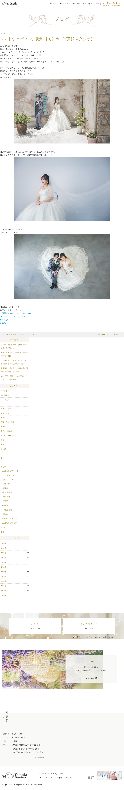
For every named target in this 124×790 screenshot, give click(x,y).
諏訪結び (4, 323)
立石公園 (6, 484)
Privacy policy (69, 778)
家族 (2, 440)
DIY (2, 453)
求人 (2, 458)
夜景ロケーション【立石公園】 (108, 335)
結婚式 (3, 527)
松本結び (4, 320)
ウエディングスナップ (9, 471)
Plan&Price (42, 774)
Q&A (52, 778)
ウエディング (6, 467)
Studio (62, 774)
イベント (4, 391)
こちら (40, 752)
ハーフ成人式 (6, 400)
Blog (45, 778)
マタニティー (6, 413)
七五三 (3, 418)
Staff (40, 778)
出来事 (3, 427)
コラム (3, 462)
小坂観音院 (7, 510)
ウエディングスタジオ (9, 523)
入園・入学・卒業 (7, 422)
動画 (2, 444)
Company (59, 778)
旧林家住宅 (7, 492)
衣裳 (2, 532)
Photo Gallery (52, 774)
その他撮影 (5, 395)
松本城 (5, 514)
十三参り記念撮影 (7, 431)
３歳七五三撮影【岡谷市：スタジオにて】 (20, 335)
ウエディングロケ (8, 475)
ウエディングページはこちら (12, 316)
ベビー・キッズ (7, 409)
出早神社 (6, 497)
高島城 (5, 488)
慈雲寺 (5, 501)
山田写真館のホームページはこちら (15, 313)
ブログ (3, 404)
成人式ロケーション (8, 436)
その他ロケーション (11, 518)
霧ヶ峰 (5, 505)
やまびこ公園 (8, 479)
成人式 (3, 449)
